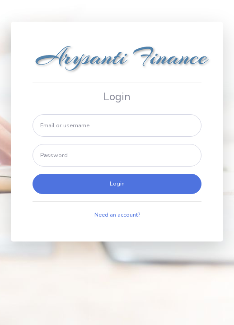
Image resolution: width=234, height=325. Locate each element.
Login (117, 184)
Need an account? (117, 215)
